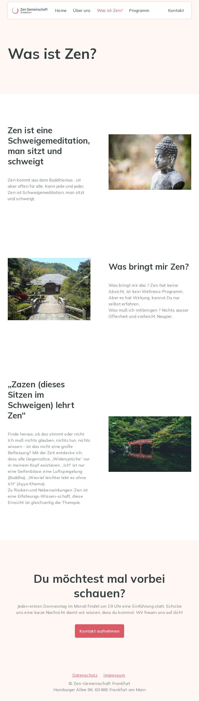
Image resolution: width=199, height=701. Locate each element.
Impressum (114, 675)
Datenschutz (84, 675)
